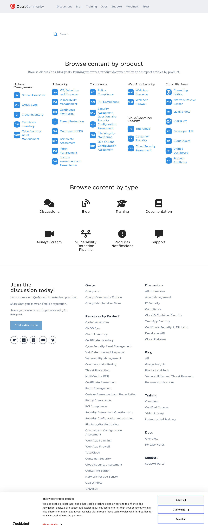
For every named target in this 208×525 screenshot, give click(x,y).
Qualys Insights (155, 364)
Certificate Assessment (101, 382)
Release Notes (154, 444)
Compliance (153, 309)
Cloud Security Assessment (103, 464)
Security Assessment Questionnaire (109, 412)
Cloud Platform (155, 339)
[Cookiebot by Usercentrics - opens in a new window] (21, 518)
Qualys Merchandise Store (103, 303)
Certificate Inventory (99, 340)
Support (118, 6)
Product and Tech (157, 370)
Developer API (155, 333)
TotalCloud (92, 452)
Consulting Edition (97, 470)
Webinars (134, 6)
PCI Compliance (96, 406)
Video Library (154, 413)
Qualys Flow (93, 482)
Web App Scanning (98, 440)
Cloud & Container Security (163, 315)
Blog (80, 6)
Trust (147, 6)
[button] (56, 34)
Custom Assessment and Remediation (110, 394)
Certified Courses (157, 407)
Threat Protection (97, 370)
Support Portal (155, 463)
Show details (50, 518)
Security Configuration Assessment (109, 418)
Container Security (98, 458)
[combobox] (107, 34)
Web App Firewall (97, 446)
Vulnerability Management (103, 358)
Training (93, 6)
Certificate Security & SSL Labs (166, 327)
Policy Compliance (98, 400)
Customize (181, 503)
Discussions (66, 6)
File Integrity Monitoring (102, 424)
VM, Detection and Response (104, 352)
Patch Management (98, 388)
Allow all (181, 494)
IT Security (152, 303)
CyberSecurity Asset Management (108, 346)
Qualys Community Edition (103, 297)
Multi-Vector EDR (97, 376)
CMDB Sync (93, 328)
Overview (151, 401)
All (147, 358)
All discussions (155, 291)
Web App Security (157, 321)
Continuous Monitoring (100, 364)
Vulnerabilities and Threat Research (169, 376)
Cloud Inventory (96, 334)
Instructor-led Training (160, 419)
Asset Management (158, 297)
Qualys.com (93, 291)
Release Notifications (159, 382)
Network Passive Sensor (101, 476)
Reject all (181, 513)
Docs (105, 6)
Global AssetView (97, 322)
